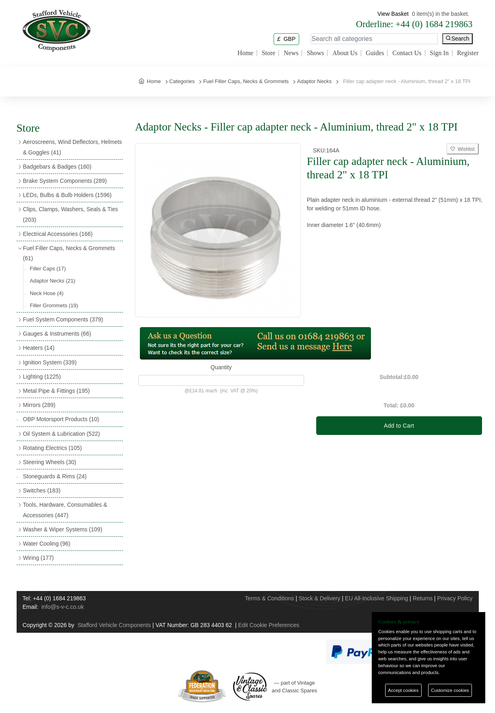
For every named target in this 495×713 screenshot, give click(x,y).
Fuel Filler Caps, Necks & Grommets (69, 253)
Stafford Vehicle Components (114, 625)
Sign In (439, 53)
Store (268, 53)
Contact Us (407, 53)
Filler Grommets (54, 305)
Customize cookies (450, 690)
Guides (375, 53)
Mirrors (39, 405)
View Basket (393, 14)
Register (467, 53)
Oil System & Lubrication (61, 433)
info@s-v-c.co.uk (62, 607)
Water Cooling (47, 543)
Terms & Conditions (269, 598)
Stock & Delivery (320, 598)
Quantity (220, 367)
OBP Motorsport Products (61, 419)
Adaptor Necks (52, 281)
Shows (315, 53)
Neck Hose (47, 293)
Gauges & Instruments (57, 333)
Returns (423, 598)
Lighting (42, 376)
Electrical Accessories (58, 234)
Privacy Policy (454, 598)
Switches (42, 490)
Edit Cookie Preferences (268, 625)
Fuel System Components (63, 319)
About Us (345, 53)
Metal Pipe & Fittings (56, 391)
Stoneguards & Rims (55, 476)
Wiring (38, 558)
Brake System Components (65, 181)
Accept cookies (403, 690)
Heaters (39, 348)
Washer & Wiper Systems (63, 529)
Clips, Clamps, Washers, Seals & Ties (70, 214)
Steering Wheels (50, 462)
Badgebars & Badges (57, 166)
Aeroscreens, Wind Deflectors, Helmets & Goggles (72, 147)
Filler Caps (48, 269)
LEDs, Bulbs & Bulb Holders (67, 195)
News (291, 53)
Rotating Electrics (52, 448)
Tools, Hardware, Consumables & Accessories (65, 509)
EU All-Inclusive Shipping (376, 598)
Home (245, 53)
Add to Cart (399, 425)
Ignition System (50, 362)
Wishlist (462, 149)
